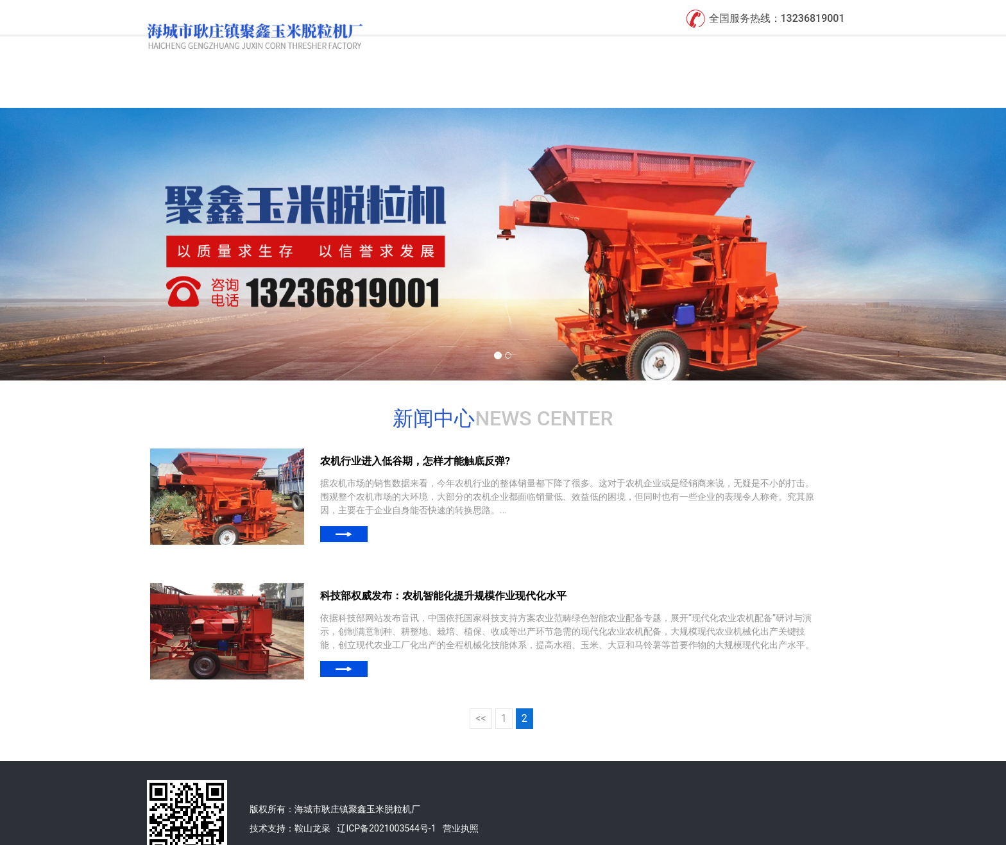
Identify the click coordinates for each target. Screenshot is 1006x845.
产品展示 (633, 50)
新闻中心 (725, 50)
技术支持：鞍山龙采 (290, 794)
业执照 (465, 794)
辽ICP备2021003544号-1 (386, 794)
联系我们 (818, 50)
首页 (458, 50)
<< (480, 684)
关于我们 (540, 50)
